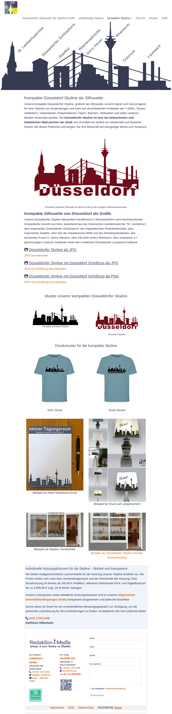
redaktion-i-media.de (41, 675)
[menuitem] (48, 18)
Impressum (57, 707)
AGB (164, 18)
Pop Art (140, 18)
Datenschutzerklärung (115, 689)
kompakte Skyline (118, 18)
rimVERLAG (67, 658)
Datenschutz (86, 707)
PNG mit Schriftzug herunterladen (45, 282)
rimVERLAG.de (69, 671)
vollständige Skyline (91, 18)
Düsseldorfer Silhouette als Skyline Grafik (48, 18)
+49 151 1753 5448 (40, 672)
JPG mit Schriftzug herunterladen (45, 268)
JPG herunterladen (36, 255)
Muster (153, 18)
